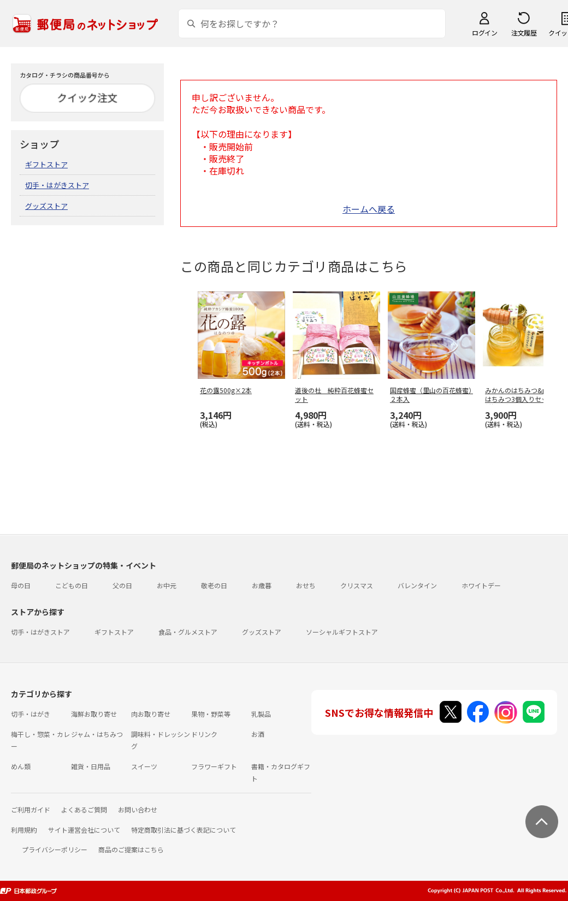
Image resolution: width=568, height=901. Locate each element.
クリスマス (356, 585)
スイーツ (144, 766)
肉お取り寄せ (150, 713)
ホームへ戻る (368, 208)
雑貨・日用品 (90, 766)
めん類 (21, 766)
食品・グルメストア (187, 631)
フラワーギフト (214, 766)
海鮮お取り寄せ (94, 713)
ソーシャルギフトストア (342, 631)
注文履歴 (523, 32)
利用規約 (24, 829)
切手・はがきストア (57, 185)
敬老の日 (214, 585)
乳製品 (261, 713)
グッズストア (46, 206)
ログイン (484, 32)
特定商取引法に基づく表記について (183, 829)
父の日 (122, 585)
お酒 (257, 734)
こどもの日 (71, 585)
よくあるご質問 (84, 809)
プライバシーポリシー (54, 849)
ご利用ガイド (30, 809)
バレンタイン (417, 585)
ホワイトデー (481, 585)
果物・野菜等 (210, 713)
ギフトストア (46, 164)
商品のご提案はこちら (131, 849)
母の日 (21, 585)
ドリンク (204, 734)
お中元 (166, 585)
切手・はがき (30, 713)
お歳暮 (261, 585)
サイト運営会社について (84, 829)
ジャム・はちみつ (97, 734)
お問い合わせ (137, 809)
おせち (306, 585)
